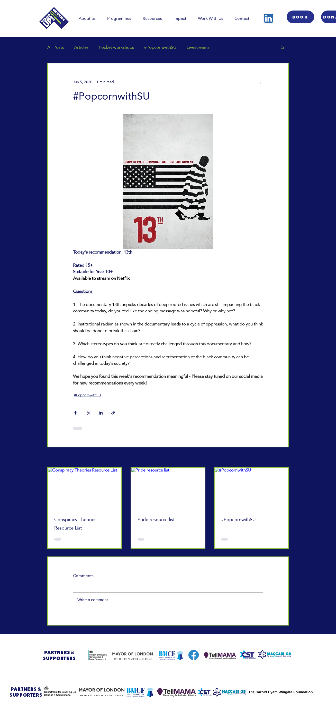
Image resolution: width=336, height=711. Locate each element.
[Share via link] (113, 412)
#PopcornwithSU (160, 47)
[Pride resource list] (168, 488)
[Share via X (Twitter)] (88, 412)
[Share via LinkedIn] (100, 412)
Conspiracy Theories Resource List (75, 523)
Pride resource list (156, 519)
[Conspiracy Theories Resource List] (84, 488)
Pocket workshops (116, 47)
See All (283, 458)
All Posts (55, 47)
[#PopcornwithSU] (251, 488)
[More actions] (260, 82)
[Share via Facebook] (75, 412)
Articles (81, 47)
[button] (282, 47)
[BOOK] (300, 17)
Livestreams (198, 47)
